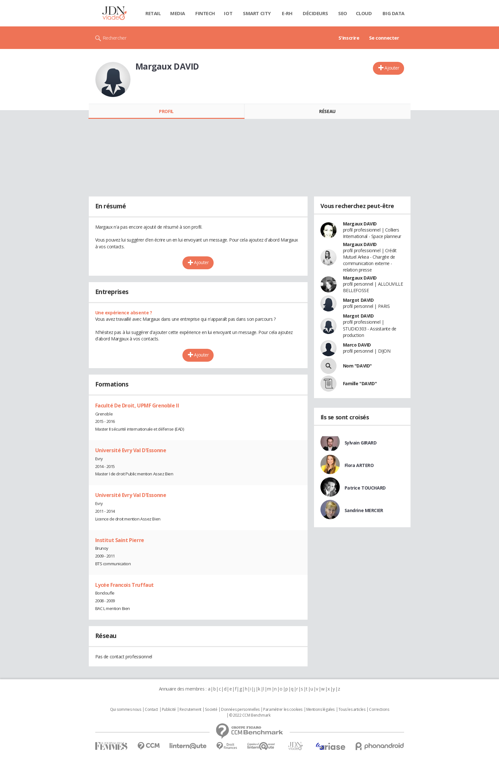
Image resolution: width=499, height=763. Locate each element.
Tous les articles (351, 709)
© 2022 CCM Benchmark (250, 715)
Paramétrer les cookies (282, 709)
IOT (228, 13)
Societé (211, 709)
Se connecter (384, 37)
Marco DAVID (357, 345)
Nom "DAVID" (357, 366)
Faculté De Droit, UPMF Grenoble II (137, 405)
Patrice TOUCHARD (365, 488)
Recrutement (190, 709)
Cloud (364, 13)
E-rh (287, 13)
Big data (393, 13)
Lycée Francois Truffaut (124, 584)
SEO (342, 13)
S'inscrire (348, 37)
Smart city (257, 13)
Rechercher (115, 37)
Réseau (327, 111)
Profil (166, 111)
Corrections (379, 709)
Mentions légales (320, 709)
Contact (151, 709)
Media (177, 13)
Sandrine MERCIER (364, 510)
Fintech (205, 13)
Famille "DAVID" (360, 383)
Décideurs (315, 13)
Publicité (169, 709)
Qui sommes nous (125, 709)
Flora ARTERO (359, 465)
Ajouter (391, 68)
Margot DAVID (358, 300)
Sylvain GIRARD (361, 443)
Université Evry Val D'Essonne (130, 450)
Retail (153, 13)
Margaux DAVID (360, 224)
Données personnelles (240, 709)
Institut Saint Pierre (119, 540)
